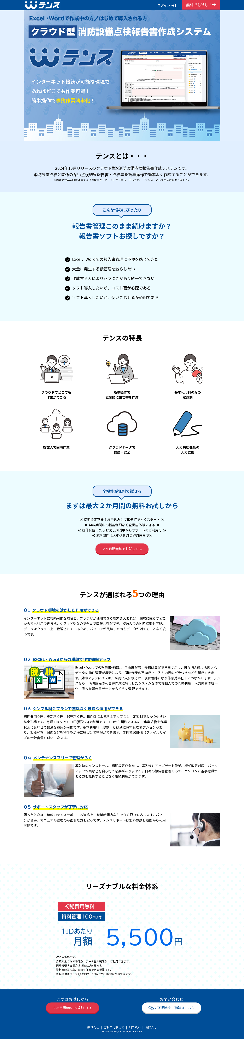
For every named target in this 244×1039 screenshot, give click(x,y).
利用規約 (134, 1027)
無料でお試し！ (201, 5)
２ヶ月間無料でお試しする (122, 548)
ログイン (166, 5)
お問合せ (151, 1027)
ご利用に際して (114, 1027)
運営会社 (93, 1027)
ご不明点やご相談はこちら (171, 1007)
